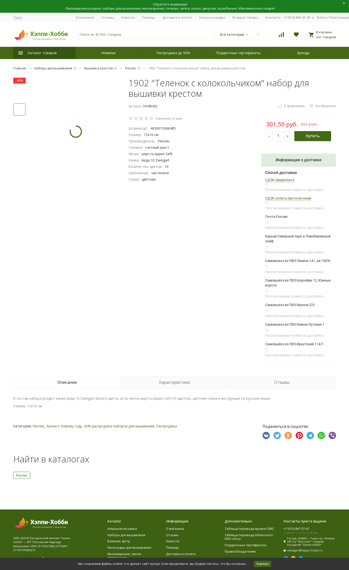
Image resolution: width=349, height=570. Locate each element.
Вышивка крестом (98, 68)
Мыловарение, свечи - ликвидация (124, 556)
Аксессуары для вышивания (129, 547)
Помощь (148, 17)
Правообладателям (240, 551)
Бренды (303, 52)
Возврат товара (245, 17)
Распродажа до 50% (173, 52)
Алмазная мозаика (122, 528)
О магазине (85, 17)
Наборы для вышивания (53, 68)
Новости (128, 17)
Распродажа (166, 426)
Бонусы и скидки (212, 17)
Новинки (108, 52)
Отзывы (107, 17)
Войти (321, 17)
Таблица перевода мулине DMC (249, 528)
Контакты (273, 17)
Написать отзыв (169, 118)
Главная (19, 68)
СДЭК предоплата (279, 180)
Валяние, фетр (118, 541)
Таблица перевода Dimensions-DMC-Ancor (249, 537)
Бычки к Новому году (64, 426)
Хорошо (262, 563)
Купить (313, 135)
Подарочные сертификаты (238, 52)
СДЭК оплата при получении (288, 198)
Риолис (130, 68)
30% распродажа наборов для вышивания (119, 426)
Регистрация (339, 17)
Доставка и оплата (177, 17)
